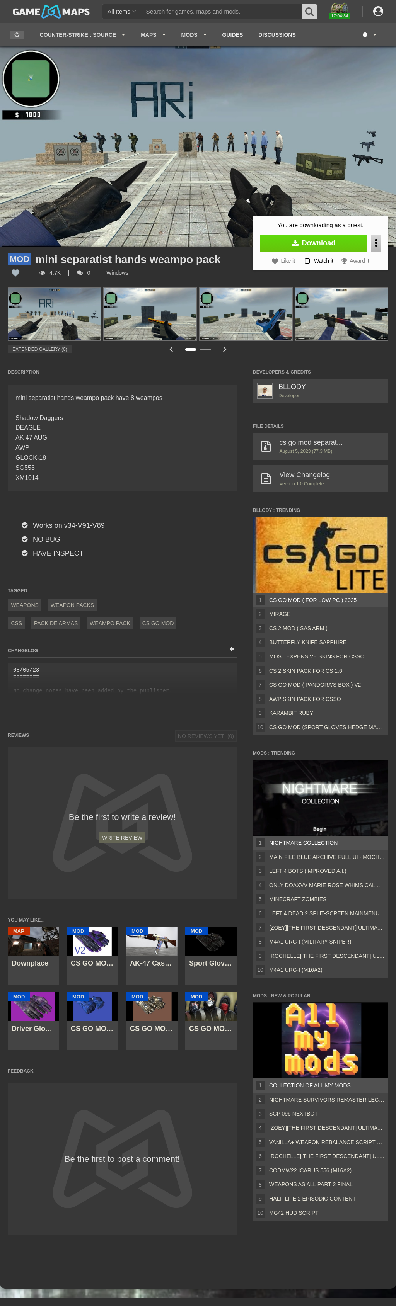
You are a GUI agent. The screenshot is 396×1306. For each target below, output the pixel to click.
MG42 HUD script (294, 1213)
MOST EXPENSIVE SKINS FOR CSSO (316, 656)
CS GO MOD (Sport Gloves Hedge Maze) (327, 727)
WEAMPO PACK (110, 623)
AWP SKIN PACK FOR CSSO (305, 699)
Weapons (25, 605)
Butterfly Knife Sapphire (307, 642)
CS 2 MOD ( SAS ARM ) (298, 628)
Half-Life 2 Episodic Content (312, 1198)
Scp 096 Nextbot (293, 1113)
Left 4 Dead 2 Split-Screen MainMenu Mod (327, 913)
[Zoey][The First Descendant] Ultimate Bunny (327, 928)
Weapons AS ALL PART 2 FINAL (311, 1184)
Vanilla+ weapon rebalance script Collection (327, 1142)
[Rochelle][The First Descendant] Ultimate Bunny (327, 956)
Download (314, 243)
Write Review (122, 838)
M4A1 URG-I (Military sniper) (310, 942)
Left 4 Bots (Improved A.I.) (307, 871)
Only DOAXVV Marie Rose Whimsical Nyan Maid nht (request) (327, 885)
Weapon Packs (72, 605)
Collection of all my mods (310, 1085)
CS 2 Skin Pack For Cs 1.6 (305, 671)
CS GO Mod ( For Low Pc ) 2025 (313, 600)
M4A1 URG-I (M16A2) (296, 970)
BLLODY (292, 387)
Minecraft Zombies (297, 899)
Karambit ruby (291, 713)
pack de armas (56, 623)
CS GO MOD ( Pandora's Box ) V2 (315, 685)
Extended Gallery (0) (39, 349)
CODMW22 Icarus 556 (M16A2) (310, 1170)
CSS (16, 623)
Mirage (279, 614)
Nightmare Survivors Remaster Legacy (327, 1100)
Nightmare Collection (303, 843)
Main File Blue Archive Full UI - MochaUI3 (327, 857)
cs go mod (158, 623)
